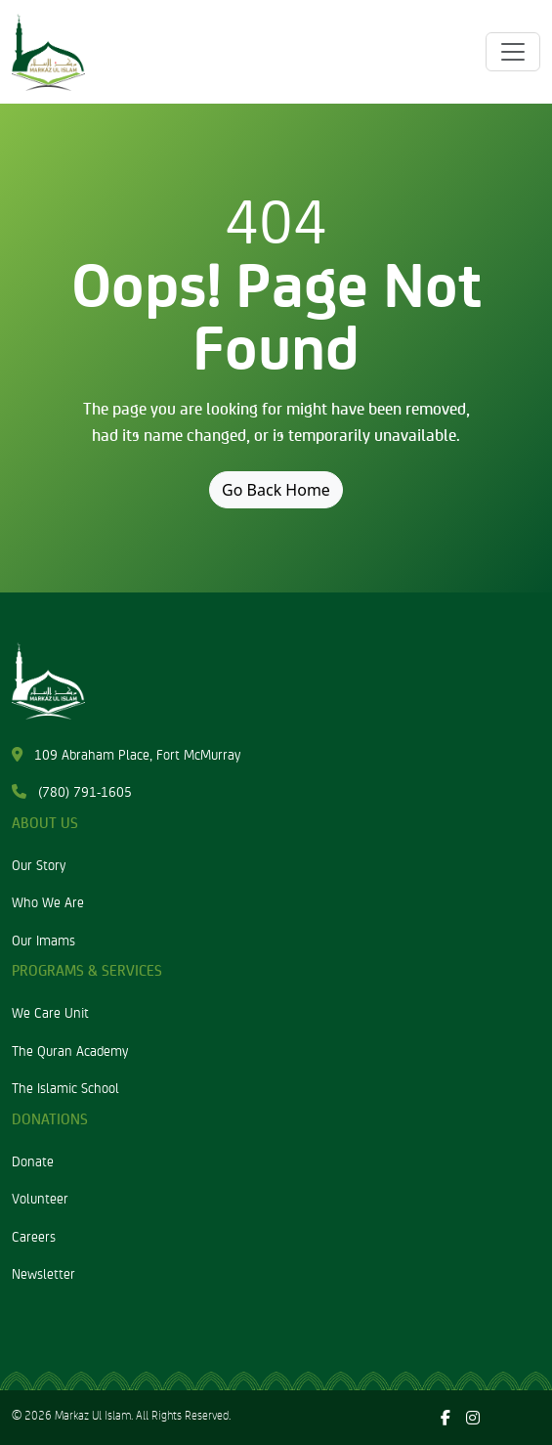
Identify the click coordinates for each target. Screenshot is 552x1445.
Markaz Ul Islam (93, 1415)
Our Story (38, 864)
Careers (34, 1236)
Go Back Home (276, 490)
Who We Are (48, 901)
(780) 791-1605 (72, 791)
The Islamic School (65, 1087)
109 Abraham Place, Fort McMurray (126, 754)
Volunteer (40, 1197)
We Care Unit (50, 1012)
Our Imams (43, 939)
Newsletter (43, 1273)
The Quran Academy (70, 1050)
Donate (33, 1160)
